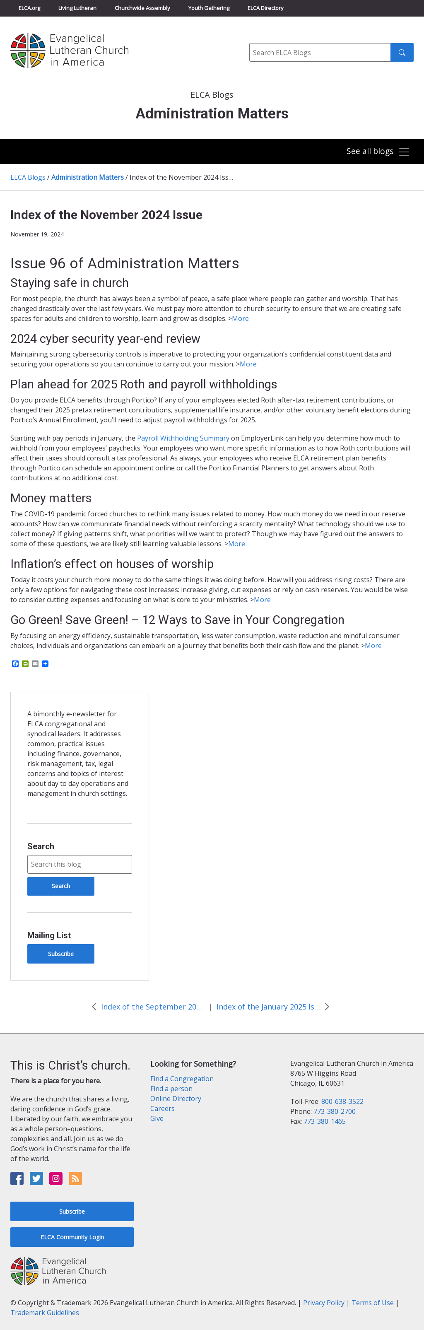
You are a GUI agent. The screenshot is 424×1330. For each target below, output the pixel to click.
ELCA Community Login (72, 1237)
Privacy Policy (323, 1302)
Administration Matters (87, 177)
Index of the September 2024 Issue (153, 1007)
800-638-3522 (342, 1101)
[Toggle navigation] (378, 152)
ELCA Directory (266, 8)
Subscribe (61, 954)
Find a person (171, 1088)
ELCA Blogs (28, 177)
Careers (162, 1108)
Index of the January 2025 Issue (268, 1007)
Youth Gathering (208, 8)
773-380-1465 (325, 1121)
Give (157, 1118)
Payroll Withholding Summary (183, 438)
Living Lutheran (77, 8)
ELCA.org (29, 8)
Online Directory (175, 1098)
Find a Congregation (182, 1078)
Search (40, 846)
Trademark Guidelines (44, 1312)
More (240, 318)
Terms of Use (373, 1302)
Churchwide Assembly (142, 8)
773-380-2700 (334, 1111)
